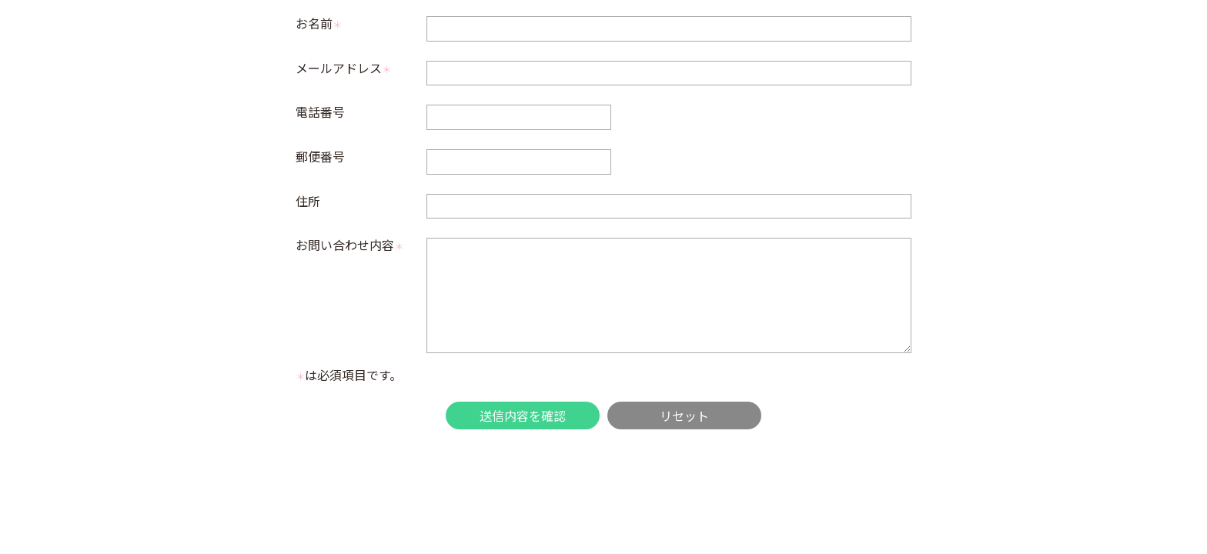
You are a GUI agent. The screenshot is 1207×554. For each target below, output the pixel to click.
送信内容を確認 (523, 415)
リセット (684, 415)
